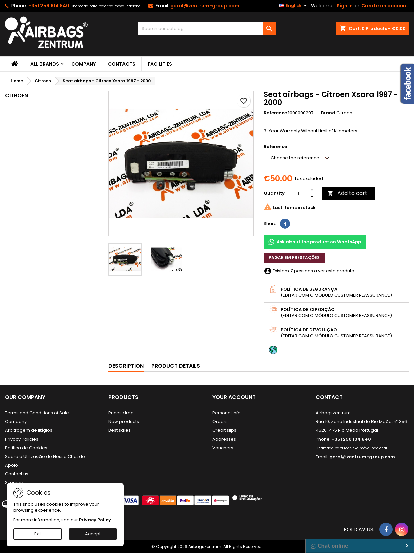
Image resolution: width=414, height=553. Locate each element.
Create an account (384, 5)
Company (83, 64)
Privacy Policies (21, 439)
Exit (37, 534)
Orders (220, 421)
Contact (329, 397)
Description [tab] (126, 366)
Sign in (345, 5)
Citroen (16, 95)
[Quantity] (298, 193)
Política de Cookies (26, 448)
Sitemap (14, 482)
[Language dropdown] (293, 5)
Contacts (121, 64)
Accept (93, 534)
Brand (328, 113)
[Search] (207, 28)
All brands (44, 64)
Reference (275, 113)
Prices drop (121, 413)
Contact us (16, 474)
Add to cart (347, 193)
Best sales (119, 430)
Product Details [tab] (175, 366)
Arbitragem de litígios (28, 430)
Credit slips (224, 430)
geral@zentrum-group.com (204, 5)
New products (123, 421)
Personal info (226, 413)
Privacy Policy (95, 520)
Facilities (160, 64)
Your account (234, 397)
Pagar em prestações (294, 257)
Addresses (224, 439)
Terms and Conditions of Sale (37, 413)
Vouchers (222, 448)
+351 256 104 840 (48, 5)
